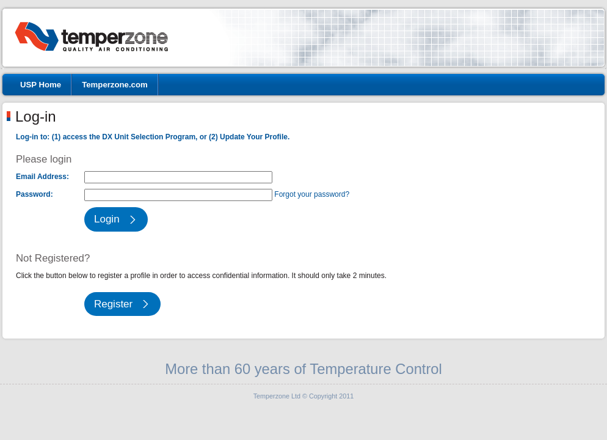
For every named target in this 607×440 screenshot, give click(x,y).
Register (113, 304)
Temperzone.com (114, 84)
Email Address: (42, 176)
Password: (34, 194)
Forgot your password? (311, 194)
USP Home (40, 84)
